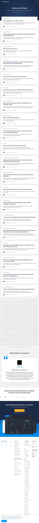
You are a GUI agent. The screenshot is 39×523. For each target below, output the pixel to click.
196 (28, 317)
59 (10, 304)
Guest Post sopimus (17, 471)
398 (31, 339)
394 (24, 339)
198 (31, 317)
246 (9, 324)
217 (30, 319)
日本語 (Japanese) (27, 468)
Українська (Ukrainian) (26, 510)
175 (26, 315)
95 (27, 306)
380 (35, 337)
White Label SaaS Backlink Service (18, 460)
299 (33, 328)
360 (35, 335)
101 (37, 306)
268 (12, 326)
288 (12, 328)
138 (31, 310)
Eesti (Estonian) (27, 488)
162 (1, 315)
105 (7, 308)
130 (16, 310)
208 (12, 319)
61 (13, 304)
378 (31, 337)
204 (5, 319)
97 (30, 306)
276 (28, 326)
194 (24, 317)
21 (28, 299)
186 (9, 317)
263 (3, 326)
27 (37, 299)
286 (9, 328)
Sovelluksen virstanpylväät (27, 455)
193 (22, 317)
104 (5, 308)
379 (33, 337)
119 (33, 308)
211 (18, 319)
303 (3, 330)
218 (31, 319)
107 (11, 308)
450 (25, 346)
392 (20, 339)
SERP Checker (16, 445)
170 (16, 315)
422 (1, 344)
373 (22, 337)
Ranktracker (5, 1)
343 (3, 335)
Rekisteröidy (27, 451)
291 (18, 328)
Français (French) (27, 465)
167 (11, 315)
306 (9, 330)
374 (24, 337)
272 (20, 326)
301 (37, 328)
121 (37, 308)
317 (30, 330)
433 (22, 344)
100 (35, 306)
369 (14, 337)
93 (24, 306)
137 (30, 310)
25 (34, 299)
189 (14, 317)
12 (14, 299)
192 (20, 317)
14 (17, 299)
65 (19, 304)
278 (31, 326)
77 (37, 304)
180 (35, 315)
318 (31, 330)
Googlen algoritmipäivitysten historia (17, 474)
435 (26, 344)
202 (1, 319)
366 (9, 337)
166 (9, 315)
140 (35, 310)
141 (37, 310)
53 (1, 304)
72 (30, 304)
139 (33, 310)
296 (28, 328)
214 (24, 319)
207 (11, 319)
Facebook (2, 443)
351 (18, 335)
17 (22, 299)
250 (16, 324)
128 (12, 310)
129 (14, 310)
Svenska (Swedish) (28, 477)
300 (35, 328)
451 (27, 346)
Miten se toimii (16, 462)
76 (36, 304)
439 (33, 344)
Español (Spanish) (27, 464)
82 (7, 306)
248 (12, 324)
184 (5, 317)
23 (31, 299)
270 (16, 326)
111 (18, 308)
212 (20, 319)
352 (20, 335)
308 (12, 330)
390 (16, 339)
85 (12, 306)
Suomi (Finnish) (27, 490)
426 (9, 344)
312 (20, 330)
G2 (11, 446)
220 (35, 319)
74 (33, 304)
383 (3, 339)
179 (33, 315)
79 (3, 306)
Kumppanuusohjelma (17, 463)
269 (14, 326)
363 (3, 337)
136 (28, 310)
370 (16, 337)
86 (13, 306)
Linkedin (6, 446)
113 (22, 308)
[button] (36, 1)
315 (26, 330)
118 (31, 308)
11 (13, 299)
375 (26, 337)
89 (18, 306)
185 (7, 317)
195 (26, 317)
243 (3, 324)
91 (21, 306)
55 (4, 304)
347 (11, 335)
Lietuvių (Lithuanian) (27, 498)
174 (24, 315)
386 (9, 339)
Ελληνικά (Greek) (27, 487)
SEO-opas (16, 468)
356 (28, 335)
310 (16, 330)
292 (20, 328)
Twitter (2, 446)
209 (14, 319)
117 (30, 308)
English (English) (27, 461)
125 (7, 310)
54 (2, 304)
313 (22, 330)
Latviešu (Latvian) (27, 499)
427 (11, 344)
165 (7, 315)
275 (26, 326)
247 (11, 324)
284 (5, 328)
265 (7, 326)
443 (12, 346)
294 (24, 328)
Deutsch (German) (28, 462)
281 (37, 326)
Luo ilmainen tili (19, 410)
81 (6, 306)
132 (20, 310)
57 (7, 304)
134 (24, 310)
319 (33, 330)
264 (5, 326)
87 (15, 306)
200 (35, 317)
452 (29, 346)
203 (3, 319)
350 (16, 335)
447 (19, 346)
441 (37, 344)
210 (16, 319)
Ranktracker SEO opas (23, 12)
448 (21, 346)
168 (12, 315)
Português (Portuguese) (27, 475)
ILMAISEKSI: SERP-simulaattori (17, 455)
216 (28, 319)
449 (23, 346)
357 (30, 335)
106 (9, 308)
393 (22, 339)
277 (30, 326)
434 (24, 344)
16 (20, 299)
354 (24, 335)
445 (15, 346)
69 (25, 304)
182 (1, 317)
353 (22, 335)
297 (30, 328)
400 (35, 339)
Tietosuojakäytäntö (28, 446)
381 (37, 337)
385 (7, 339)
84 (10, 306)
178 (31, 315)
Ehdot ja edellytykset (27, 443)
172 (20, 315)
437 (30, 344)
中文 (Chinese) (27, 480)
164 (5, 315)
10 (11, 299)
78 (1, 306)
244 (5, 324)
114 (24, 308)
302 (1, 330)
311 (18, 330)
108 (12, 308)
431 (18, 344)
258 (31, 324)
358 (31, 335)
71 (28, 304)
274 (24, 326)
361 (37, 335)
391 (18, 339)
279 (33, 326)
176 (28, 315)
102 (1, 308)
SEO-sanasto (16, 466)
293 (22, 328)
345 (7, 335)
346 (9, 335)
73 (31, 304)
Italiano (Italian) (27, 467)
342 (1, 335)
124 (5, 310)
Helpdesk (26, 457)
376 (28, 337)
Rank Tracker (16, 442)
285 (7, 328)
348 (12, 335)
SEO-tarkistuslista (17, 451)
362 (1, 337)
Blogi (15, 465)
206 (9, 319)
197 (30, 317)
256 (28, 324)
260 (35, 324)
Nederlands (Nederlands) (27, 471)
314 (24, 330)
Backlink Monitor (17, 450)
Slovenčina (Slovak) (26, 505)
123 (3, 310)
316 (28, 330)
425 (7, 344)
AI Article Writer (17, 453)
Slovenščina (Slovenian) (26, 507)
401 (37, 339)
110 (16, 308)
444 (13, 346)
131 (18, 310)
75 (34, 304)
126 (9, 310)
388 (12, 339)
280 (35, 326)
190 (16, 317)
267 (11, 326)
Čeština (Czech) (27, 484)
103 (3, 308)
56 (5, 304)
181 (37, 315)
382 (1, 339)
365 (7, 337)
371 (18, 337)
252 (20, 324)
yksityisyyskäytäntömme (11, 518)
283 (3, 328)
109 (14, 308)
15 (19, 299)
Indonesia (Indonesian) (27, 495)
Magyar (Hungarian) (26, 492)
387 (11, 339)
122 (1, 310)
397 (30, 339)
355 (26, 335)
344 (5, 335)
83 (9, 306)
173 (22, 315)
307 (11, 330)
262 (1, 326)
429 (14, 344)
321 (37, 330)
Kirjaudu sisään (17, 412)
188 (12, 317)
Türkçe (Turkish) (27, 478)
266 (9, 326)
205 (7, 319)
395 (26, 339)
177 (30, 315)
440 (35, 344)
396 (28, 339)
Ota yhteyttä (34, 442)
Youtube (6, 443)
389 (14, 339)
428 (12, 344)
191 (18, 317)
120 (35, 308)
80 (4, 306)
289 (14, 328)
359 (33, 335)
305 (7, 330)
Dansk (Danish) (27, 485)
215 (26, 319)
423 (3, 344)
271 (18, 326)
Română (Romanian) (26, 502)
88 (16, 306)
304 (5, 330)
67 (22, 304)
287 (11, 328)
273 (22, 326)
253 (22, 324)
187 (11, 317)
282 (1, 328)
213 (22, 319)
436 (28, 344)
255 (26, 324)
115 (26, 308)
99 (33, 306)
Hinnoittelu (26, 453)
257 (30, 324)
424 (5, 344)
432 (20, 344)
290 (16, 328)
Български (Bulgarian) (26, 482)
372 (20, 337)
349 (14, 335)
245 (7, 324)
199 (33, 317)
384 (5, 339)
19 (25, 299)
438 (31, 344)
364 (5, 337)
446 (17, 346)
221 (37, 319)
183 (3, 317)
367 (11, 337)
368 (12, 337)
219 (33, 319)
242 (1, 324)
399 (33, 339)
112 (20, 308)
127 (11, 310)
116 (28, 308)
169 (14, 315)
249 (14, 324)
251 (18, 324)
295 (26, 328)
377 (30, 337)
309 (14, 330)
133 (22, 310)
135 (26, 310)
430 (16, 344)
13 (16, 299)
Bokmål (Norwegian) (27, 514)
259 (33, 324)
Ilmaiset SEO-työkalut (18, 469)
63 (16, 304)
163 (3, 315)
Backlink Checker (17, 448)
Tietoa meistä (34, 444)
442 (10, 346)
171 (18, 315)
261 (37, 324)
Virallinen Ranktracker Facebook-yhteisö (11, 443)
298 (31, 328)
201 (37, 317)
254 (24, 324)
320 (35, 330)
